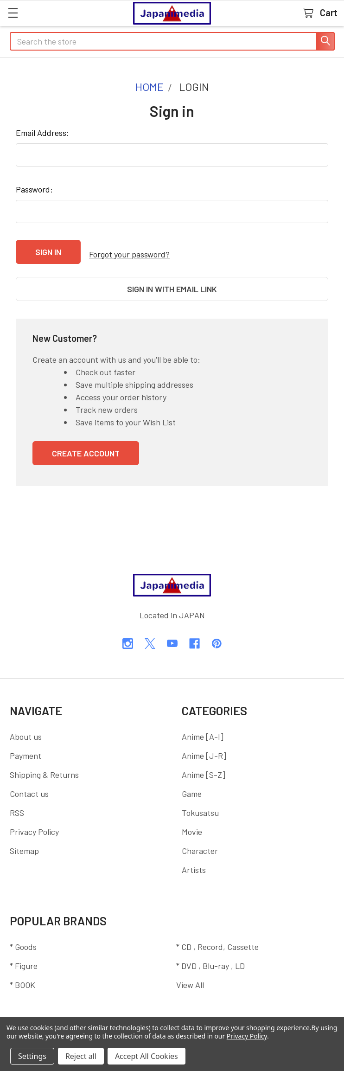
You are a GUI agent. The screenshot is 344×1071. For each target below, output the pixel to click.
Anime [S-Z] (203, 765)
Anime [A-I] (202, 727)
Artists (194, 860)
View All (190, 975)
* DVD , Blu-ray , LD (210, 956)
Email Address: (42, 133)
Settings (32, 1056)
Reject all (80, 1056)
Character (200, 841)
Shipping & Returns (44, 765)
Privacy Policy (34, 822)
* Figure (24, 956)
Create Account (86, 443)
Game (192, 784)
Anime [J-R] (204, 746)
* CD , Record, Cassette (217, 937)
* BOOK (22, 975)
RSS (17, 803)
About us (26, 727)
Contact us (29, 784)
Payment (25, 746)
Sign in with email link (172, 284)
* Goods (23, 937)
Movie (192, 822)
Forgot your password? (129, 252)
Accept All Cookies (146, 1056)
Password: (34, 189)
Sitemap (24, 841)
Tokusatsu (200, 803)
